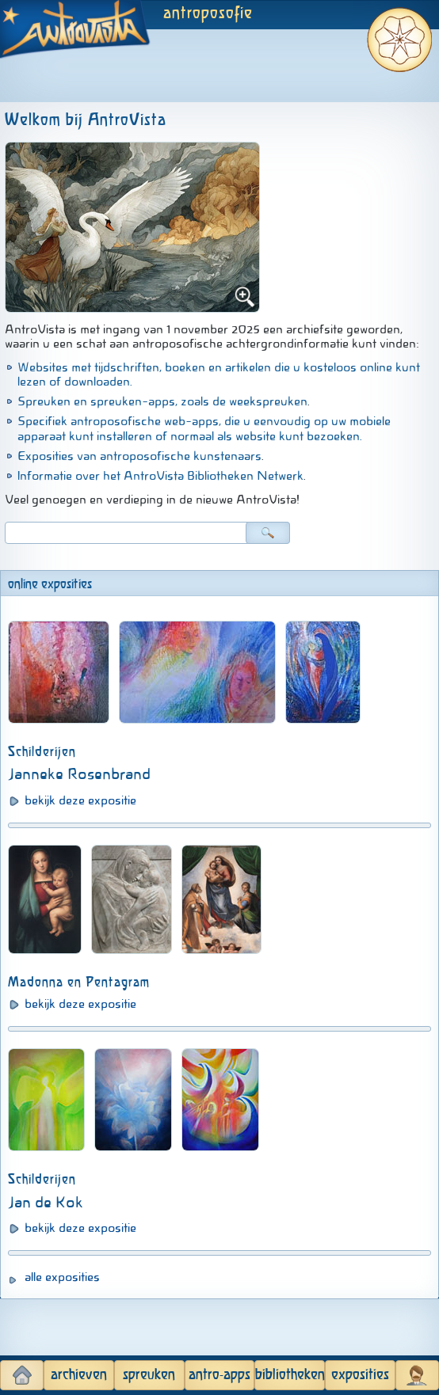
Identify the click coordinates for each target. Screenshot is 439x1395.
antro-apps (219, 1375)
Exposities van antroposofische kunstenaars (139, 456)
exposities (360, 1375)
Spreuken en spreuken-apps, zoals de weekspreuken (162, 401)
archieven (79, 1375)
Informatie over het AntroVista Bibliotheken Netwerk (160, 476)
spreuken (149, 1375)
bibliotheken (290, 1375)
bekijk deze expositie (80, 800)
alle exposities (62, 1277)
